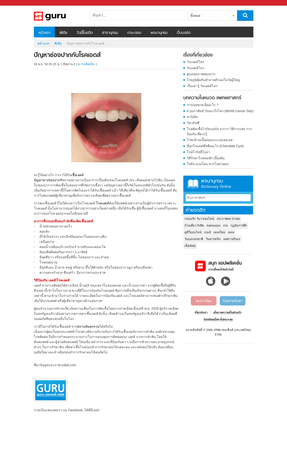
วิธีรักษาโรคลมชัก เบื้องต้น (206, 158)
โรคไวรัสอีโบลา (198, 152)
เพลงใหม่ (219, 232)
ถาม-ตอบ (134, 33)
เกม (225, 225)
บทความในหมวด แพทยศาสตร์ (212, 98)
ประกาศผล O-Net (228, 218)
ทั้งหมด (195, 16)
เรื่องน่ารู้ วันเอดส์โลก (202, 86)
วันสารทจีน (213, 239)
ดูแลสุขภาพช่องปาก (201, 74)
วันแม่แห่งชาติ (193, 239)
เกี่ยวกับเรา (201, 312)
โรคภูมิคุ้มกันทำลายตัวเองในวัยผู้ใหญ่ (213, 80)
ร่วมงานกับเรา (232, 301)
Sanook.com (14, 3)
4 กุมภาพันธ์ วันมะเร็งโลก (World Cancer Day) (220, 111)
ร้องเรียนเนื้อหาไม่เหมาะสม (218, 319)
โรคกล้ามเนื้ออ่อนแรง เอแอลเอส (210, 140)
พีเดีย (63, 33)
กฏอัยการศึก (238, 225)
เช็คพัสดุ (189, 246)
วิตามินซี (193, 123)
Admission (213, 225)
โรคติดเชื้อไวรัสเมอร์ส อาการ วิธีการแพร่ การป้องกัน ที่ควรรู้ (219, 131)
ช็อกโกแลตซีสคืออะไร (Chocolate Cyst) (215, 146)
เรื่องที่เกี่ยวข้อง (198, 55)
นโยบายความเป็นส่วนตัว (227, 312)
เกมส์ (207, 232)
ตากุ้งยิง (192, 117)
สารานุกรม (110, 33)
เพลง (231, 232)
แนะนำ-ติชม (204, 301)
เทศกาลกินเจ (231, 239)
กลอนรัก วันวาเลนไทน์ (199, 218)
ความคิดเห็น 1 (87, 64)
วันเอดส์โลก (195, 62)
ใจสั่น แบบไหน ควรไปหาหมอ (208, 164)
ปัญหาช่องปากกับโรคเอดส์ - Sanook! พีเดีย (58, 16)
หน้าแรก (44, 33)
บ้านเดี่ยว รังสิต (194, 225)
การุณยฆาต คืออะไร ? (203, 105)
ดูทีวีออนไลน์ (193, 232)
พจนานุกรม (159, 33)
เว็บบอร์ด (184, 33)
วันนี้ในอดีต (85, 33)
